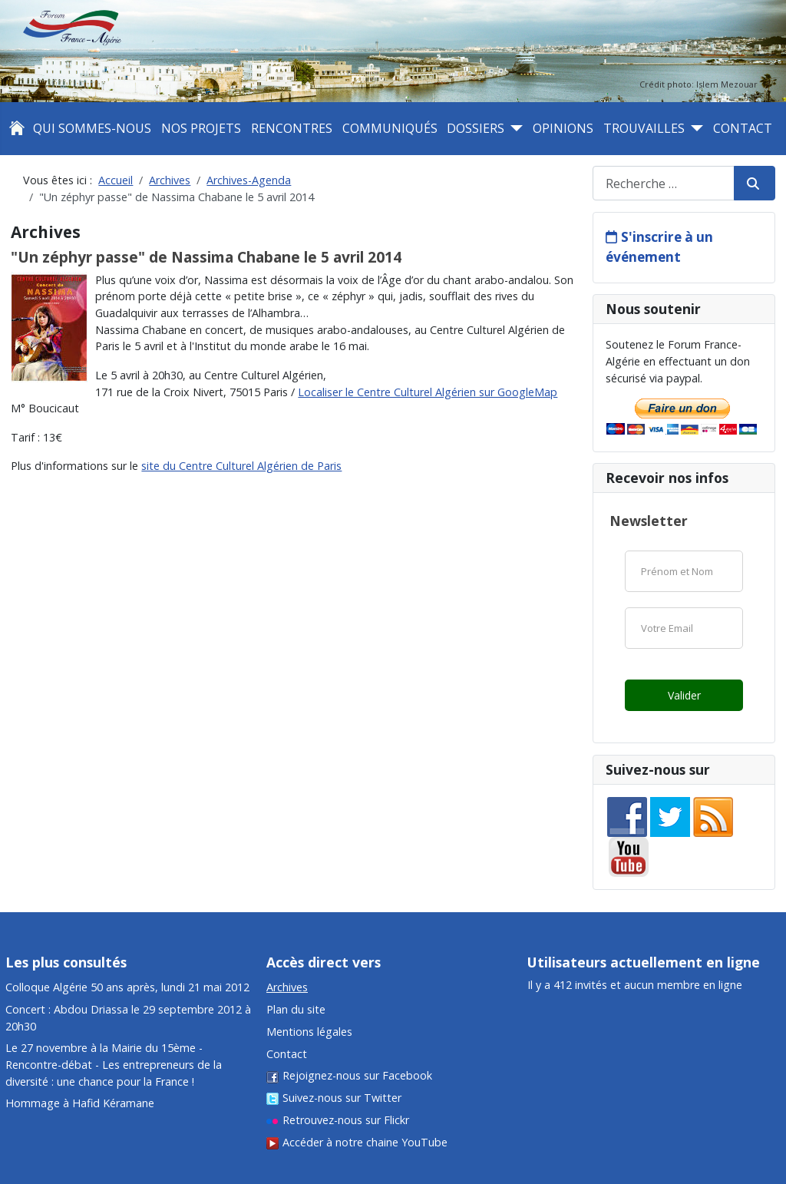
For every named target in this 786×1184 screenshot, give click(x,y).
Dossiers (475, 128)
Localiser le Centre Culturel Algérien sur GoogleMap (427, 392)
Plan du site (295, 1009)
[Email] (684, 628)
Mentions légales (309, 1031)
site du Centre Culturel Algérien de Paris (241, 465)
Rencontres (291, 128)
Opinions (563, 128)
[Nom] (684, 571)
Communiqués (390, 128)
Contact (742, 128)
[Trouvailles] (694, 128)
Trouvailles (644, 128)
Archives (287, 987)
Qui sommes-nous (92, 128)
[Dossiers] (513, 128)
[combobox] (664, 183)
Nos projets (201, 128)
